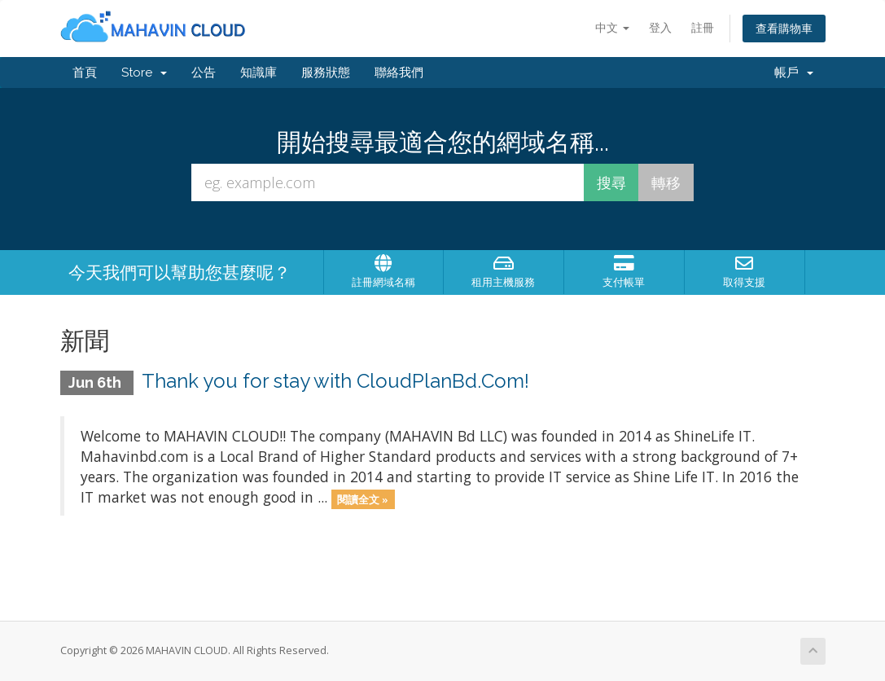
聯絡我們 (399, 72)
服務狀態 (325, 72)
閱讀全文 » (362, 498)
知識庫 (258, 72)
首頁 (84, 72)
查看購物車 (784, 28)
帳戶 (793, 72)
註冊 (702, 27)
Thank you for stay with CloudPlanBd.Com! (335, 381)
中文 (612, 27)
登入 (660, 27)
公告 (203, 72)
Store (144, 72)
